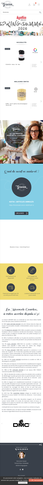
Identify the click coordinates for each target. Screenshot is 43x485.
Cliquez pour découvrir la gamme (21, 28)
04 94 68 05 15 (21, 449)
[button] (41, 62)
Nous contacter (21, 475)
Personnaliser (23, 482)
